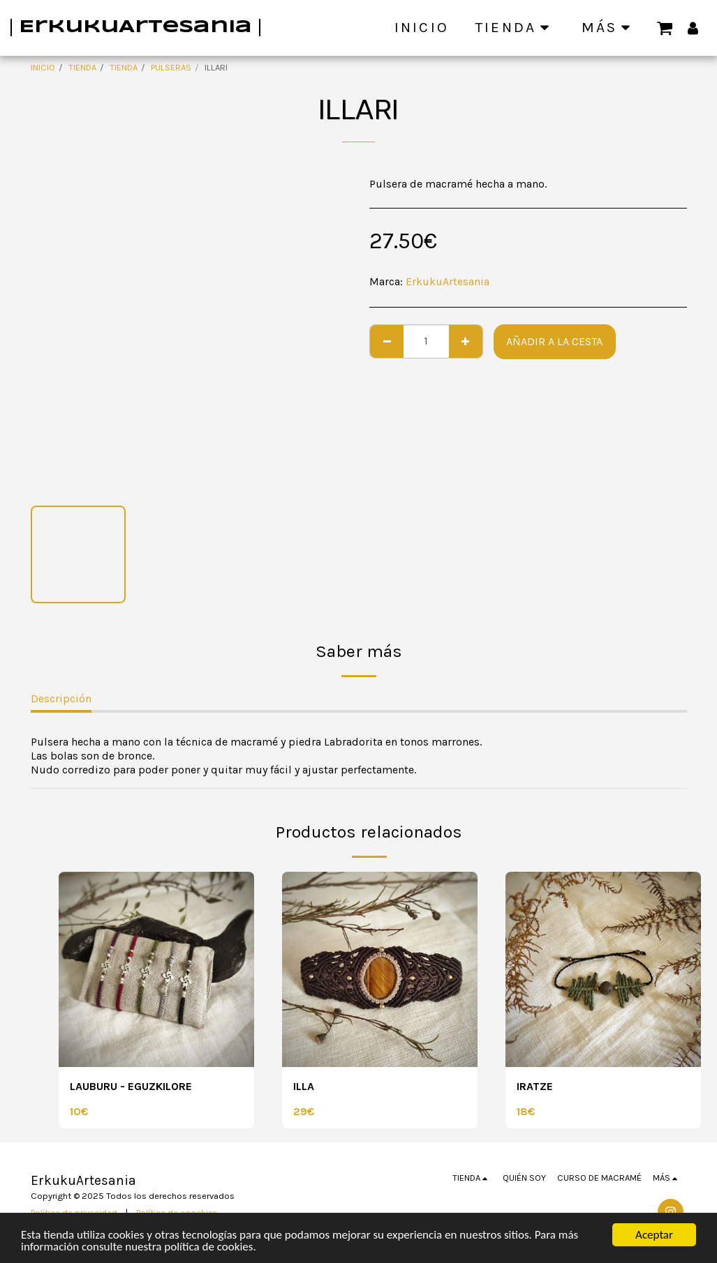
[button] (665, 27)
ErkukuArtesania (447, 281)
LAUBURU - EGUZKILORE (131, 1086)
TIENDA (82, 67)
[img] (156, 969)
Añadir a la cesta (554, 341)
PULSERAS (171, 67)
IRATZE (535, 1086)
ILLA (303, 1086)
